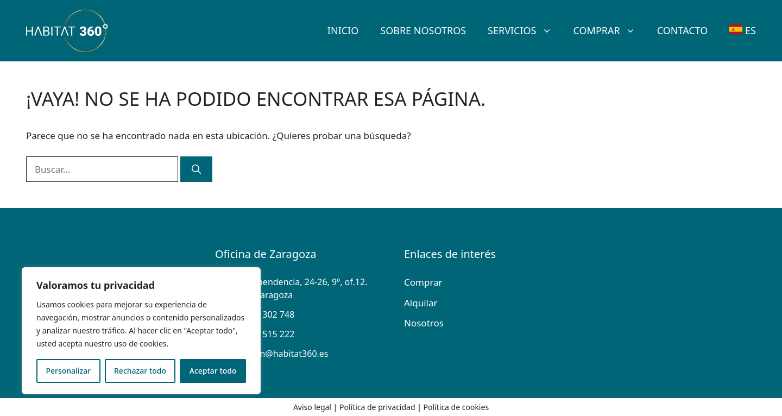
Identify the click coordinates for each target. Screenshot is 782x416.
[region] (141, 330)
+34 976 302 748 (261, 314)
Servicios (525, 30)
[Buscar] (196, 169)
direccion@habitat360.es (278, 354)
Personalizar (68, 370)
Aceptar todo (213, 370)
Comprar (609, 30)
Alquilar (421, 303)
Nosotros (424, 323)
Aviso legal (312, 407)
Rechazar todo (140, 370)
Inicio (342, 30)
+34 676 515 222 (261, 334)
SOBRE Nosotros (423, 30)
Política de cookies (456, 407)
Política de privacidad (377, 407)
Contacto (682, 30)
